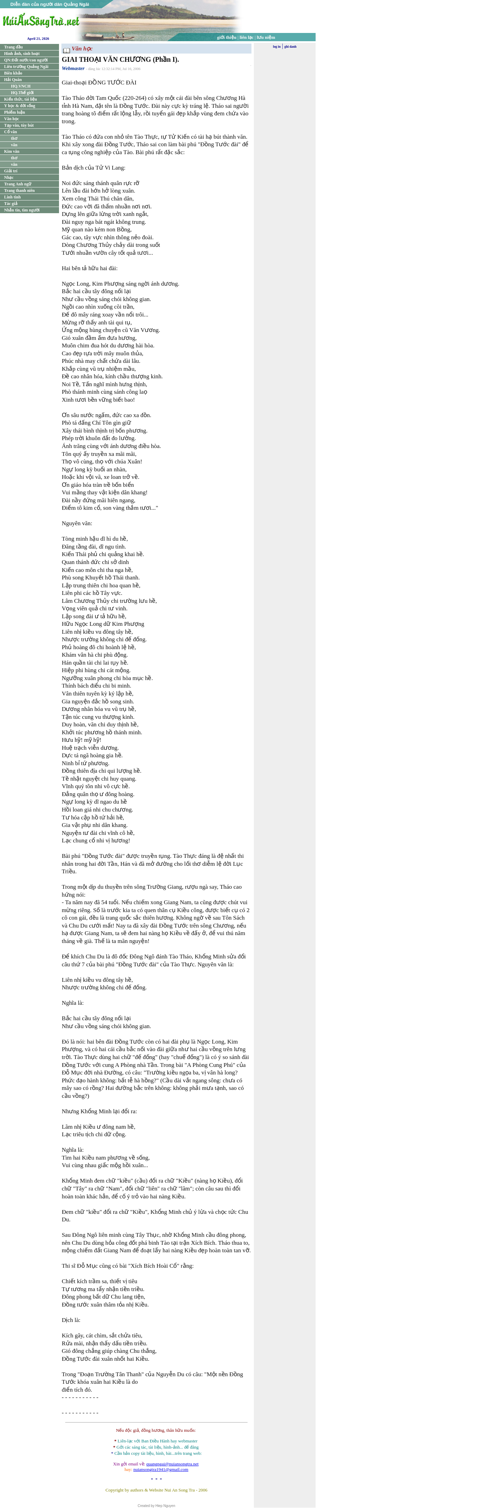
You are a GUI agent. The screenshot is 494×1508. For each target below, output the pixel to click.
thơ (14, 138)
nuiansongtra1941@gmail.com (160, 1469)
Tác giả (10, 203)
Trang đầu (13, 47)
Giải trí (10, 171)
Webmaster (73, 68)
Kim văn (11, 151)
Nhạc (9, 177)
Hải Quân (13, 79)
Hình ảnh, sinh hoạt (21, 53)
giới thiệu (226, 37)
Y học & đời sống (19, 105)
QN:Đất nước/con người (26, 60)
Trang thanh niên (19, 190)
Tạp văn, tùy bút (19, 125)
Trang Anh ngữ (17, 184)
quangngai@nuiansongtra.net (172, 1463)
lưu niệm (266, 37)
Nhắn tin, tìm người (21, 210)
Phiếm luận (14, 112)
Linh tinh (12, 197)
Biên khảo (13, 73)
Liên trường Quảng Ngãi (26, 66)
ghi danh (290, 46)
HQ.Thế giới (22, 92)
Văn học (11, 118)
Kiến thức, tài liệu (20, 99)
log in (277, 46)
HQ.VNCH (21, 86)
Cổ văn (10, 131)
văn (14, 144)
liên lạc (247, 37)
